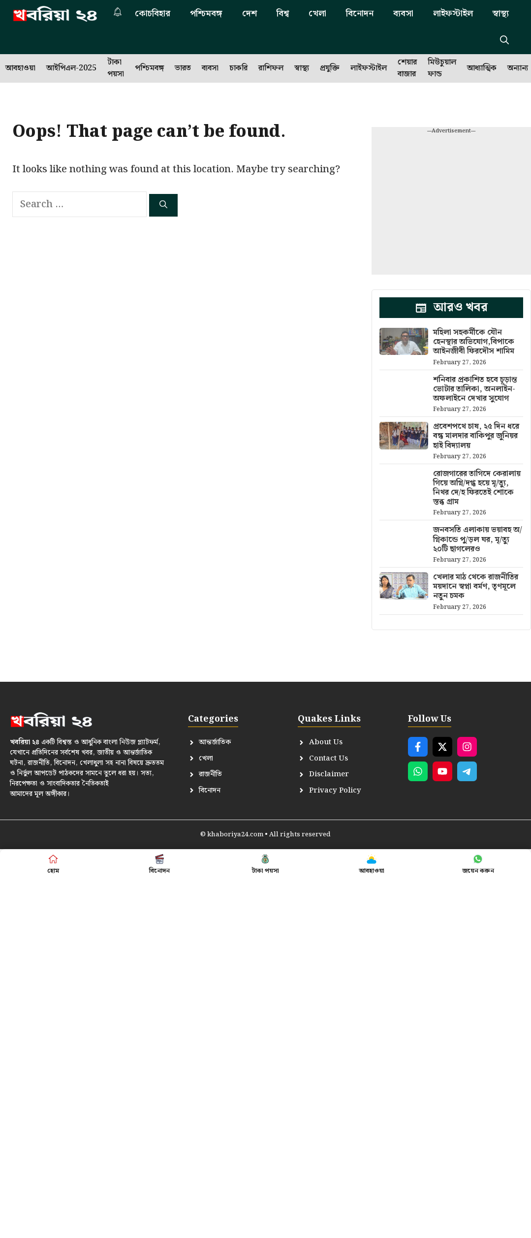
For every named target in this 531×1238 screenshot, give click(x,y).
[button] (504, 40)
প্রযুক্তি (330, 68)
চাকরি (238, 68)
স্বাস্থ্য (501, 13)
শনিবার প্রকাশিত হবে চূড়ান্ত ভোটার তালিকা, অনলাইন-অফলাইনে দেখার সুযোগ (475, 389)
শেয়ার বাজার (407, 68)
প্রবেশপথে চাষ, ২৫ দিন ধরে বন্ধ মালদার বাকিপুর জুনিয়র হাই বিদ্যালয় (476, 435)
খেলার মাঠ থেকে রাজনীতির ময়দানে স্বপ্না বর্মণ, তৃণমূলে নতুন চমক (475, 586)
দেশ (249, 13)
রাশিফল (270, 68)
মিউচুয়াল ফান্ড (442, 68)
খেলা (317, 13)
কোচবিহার (152, 13)
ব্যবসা (403, 13)
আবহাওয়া (20, 68)
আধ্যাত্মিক (482, 68)
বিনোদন (360, 13)
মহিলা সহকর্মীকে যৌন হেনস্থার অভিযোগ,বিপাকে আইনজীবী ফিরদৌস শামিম (473, 341)
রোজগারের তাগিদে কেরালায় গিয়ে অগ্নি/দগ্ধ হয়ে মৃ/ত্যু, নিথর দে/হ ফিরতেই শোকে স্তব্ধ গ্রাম (477, 488)
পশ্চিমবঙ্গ (206, 13)
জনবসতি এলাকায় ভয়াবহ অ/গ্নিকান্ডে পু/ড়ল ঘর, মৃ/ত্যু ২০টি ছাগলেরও (477, 539)
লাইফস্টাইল (453, 13)
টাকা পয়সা (115, 68)
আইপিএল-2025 (71, 68)
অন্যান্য (517, 68)
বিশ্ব (283, 13)
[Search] (163, 205)
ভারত (183, 68)
